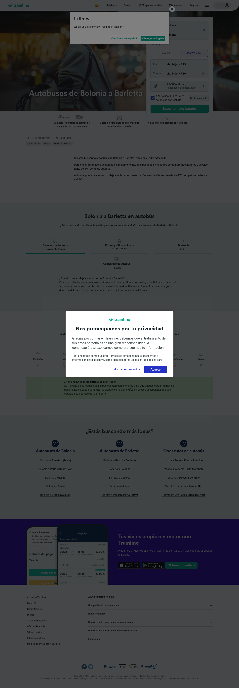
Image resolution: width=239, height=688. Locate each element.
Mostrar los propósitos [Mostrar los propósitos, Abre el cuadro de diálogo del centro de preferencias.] (127, 369)
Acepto (155, 369)
